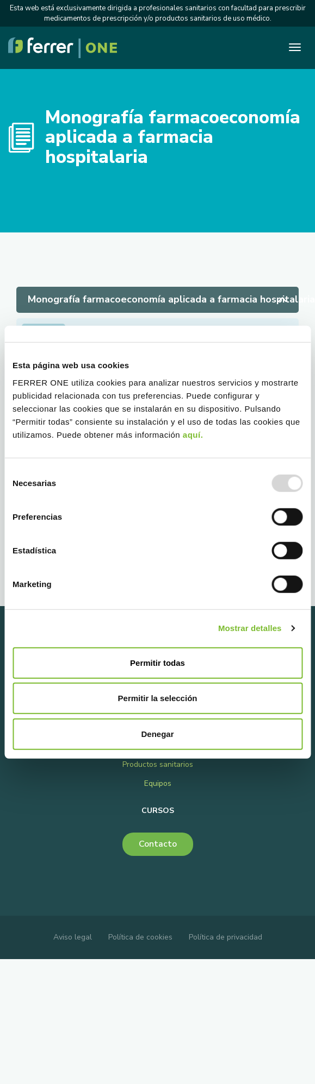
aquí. (193, 434)
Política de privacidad (225, 937)
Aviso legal (72, 937)
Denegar (157, 733)
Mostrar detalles (250, 628)
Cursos (157, 810)
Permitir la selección (157, 698)
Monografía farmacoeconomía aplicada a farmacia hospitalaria (163, 299)
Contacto (158, 844)
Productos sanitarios (157, 764)
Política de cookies (140, 937)
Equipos (157, 783)
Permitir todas (157, 662)
